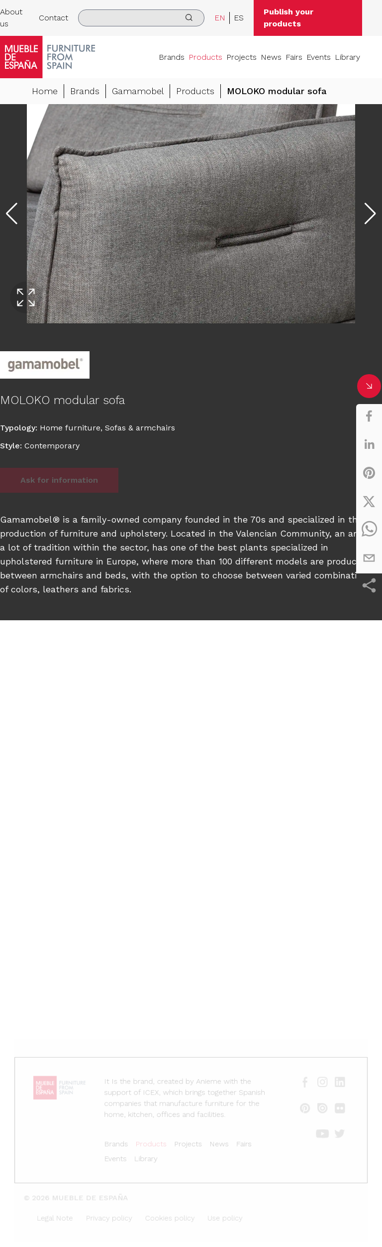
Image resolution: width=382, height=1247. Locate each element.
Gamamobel (138, 91)
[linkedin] (369, 444)
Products (205, 57)
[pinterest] (369, 473)
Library (347, 57)
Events (318, 57)
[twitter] (369, 501)
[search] (141, 17)
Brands (172, 57)
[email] (369, 558)
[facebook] (369, 416)
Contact (53, 17)
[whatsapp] (369, 530)
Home (45, 91)
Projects (241, 57)
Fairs (294, 57)
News (271, 57)
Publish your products (288, 17)
